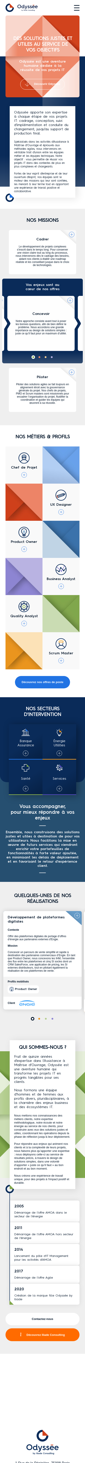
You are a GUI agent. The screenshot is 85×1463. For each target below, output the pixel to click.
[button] (33, 357)
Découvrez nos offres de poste (42, 682)
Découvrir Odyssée (42, 84)
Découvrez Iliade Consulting (42, 1335)
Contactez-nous (42, 1319)
